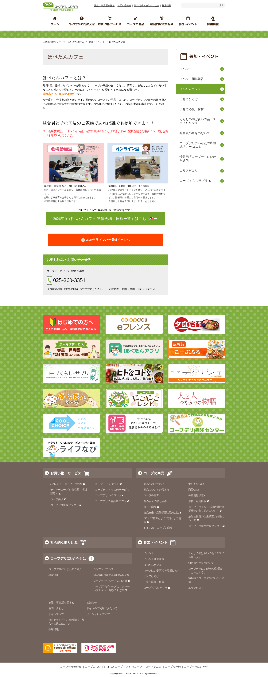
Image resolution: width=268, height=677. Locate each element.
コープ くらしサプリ (195, 180)
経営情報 (54, 575)
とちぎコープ (134, 667)
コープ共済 (58, 499)
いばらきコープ (113, 667)
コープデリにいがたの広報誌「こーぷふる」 (198, 145)
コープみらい (93, 667)
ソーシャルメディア (98, 614)
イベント (186, 68)
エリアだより (189, 170)
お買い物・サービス (65, 473)
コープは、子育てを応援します (162, 570)
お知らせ (92, 602)
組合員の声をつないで (195, 133)
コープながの (173, 667)
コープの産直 (151, 495)
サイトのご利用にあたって (102, 608)
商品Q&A (193, 489)
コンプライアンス (103, 569)
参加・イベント (97, 41)
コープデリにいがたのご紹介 (65, 569)
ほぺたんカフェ (190, 89)
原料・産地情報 (198, 501)
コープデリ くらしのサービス (112, 489)
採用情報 (166, 5)
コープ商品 (152, 507)
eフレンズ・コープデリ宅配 (68, 484)
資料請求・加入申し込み (146, 5)
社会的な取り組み (64, 542)
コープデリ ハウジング (110, 495)
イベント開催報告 (192, 79)
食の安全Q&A (196, 484)
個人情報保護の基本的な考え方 (111, 575)
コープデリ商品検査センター (206, 526)
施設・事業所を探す (104, 5)
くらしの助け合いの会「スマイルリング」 (198, 121)
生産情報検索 (197, 495)
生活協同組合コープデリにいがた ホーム (63, 41)
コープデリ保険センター (66, 505)
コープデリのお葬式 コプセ (112, 501)
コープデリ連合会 (70, 667)
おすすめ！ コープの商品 (158, 527)
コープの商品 (154, 473)
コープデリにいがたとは (68, 558)
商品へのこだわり (154, 484)
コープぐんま (153, 667)
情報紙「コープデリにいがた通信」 (198, 158)
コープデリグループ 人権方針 (111, 580)
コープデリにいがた (196, 667)
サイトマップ (56, 614)
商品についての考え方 (156, 489)
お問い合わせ (124, 5)
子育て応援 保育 (192, 109)
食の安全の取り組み (155, 501)
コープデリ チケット (108, 484)
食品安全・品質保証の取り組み (163, 512)
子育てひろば (189, 99)
